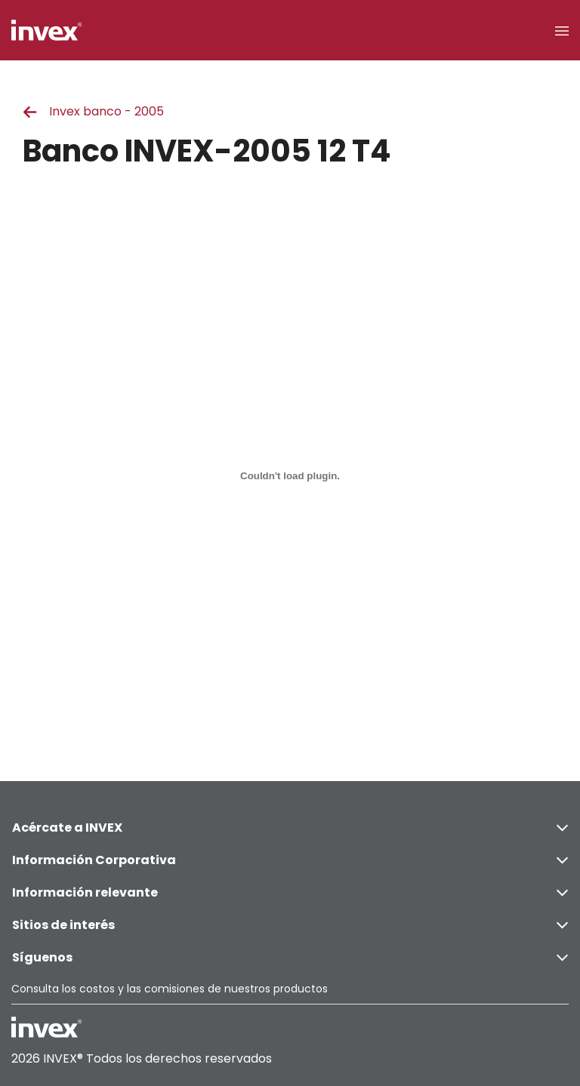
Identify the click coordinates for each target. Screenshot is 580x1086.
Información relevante (290, 892)
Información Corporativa (290, 860)
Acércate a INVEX (290, 827)
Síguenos (290, 957)
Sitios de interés (290, 925)
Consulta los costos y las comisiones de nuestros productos (169, 988)
